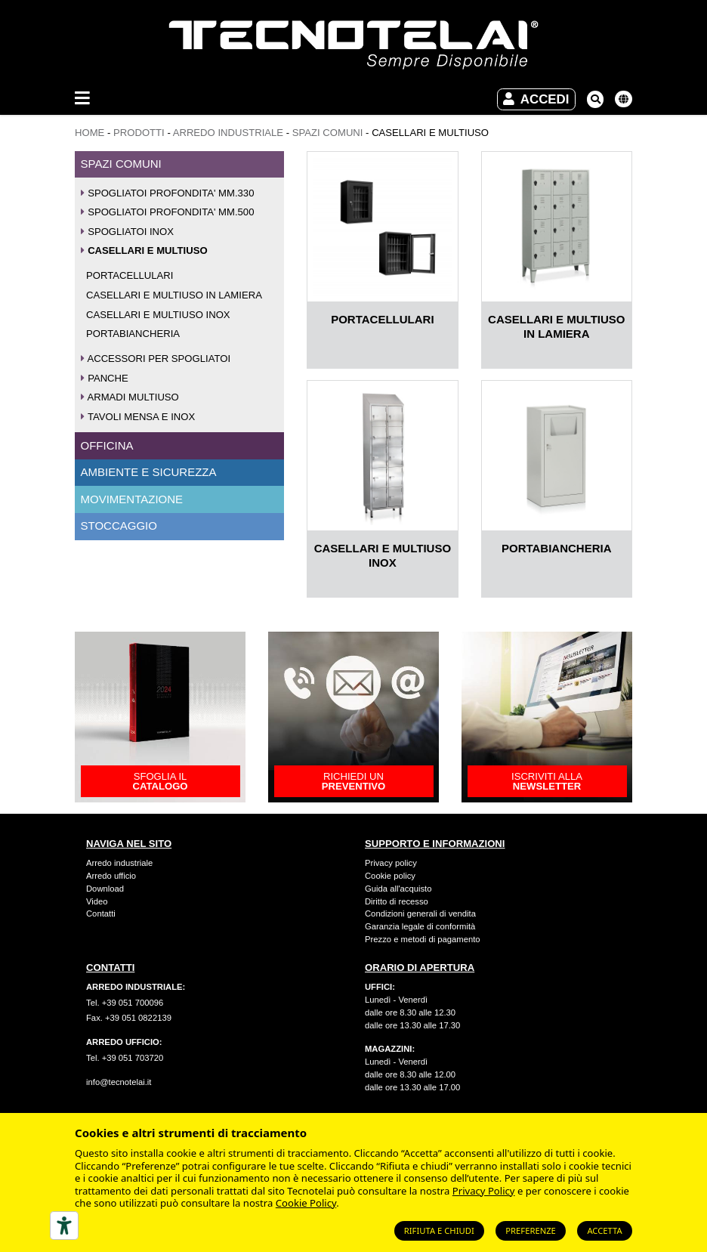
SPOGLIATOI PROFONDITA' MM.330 (168, 193)
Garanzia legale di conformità (420, 926)
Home (89, 132)
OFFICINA (107, 445)
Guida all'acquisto (398, 888)
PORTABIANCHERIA (133, 333)
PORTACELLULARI (129, 275)
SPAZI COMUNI (327, 132)
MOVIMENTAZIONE (132, 499)
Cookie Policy (306, 1203)
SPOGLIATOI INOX (127, 231)
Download (105, 888)
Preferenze (530, 1230)
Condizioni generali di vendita (420, 913)
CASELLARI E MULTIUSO (144, 250)
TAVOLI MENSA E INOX (138, 416)
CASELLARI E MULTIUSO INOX (158, 314)
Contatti (101, 913)
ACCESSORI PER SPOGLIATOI (156, 358)
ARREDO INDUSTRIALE (228, 132)
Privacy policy (391, 862)
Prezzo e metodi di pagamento (422, 939)
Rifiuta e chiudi (439, 1230)
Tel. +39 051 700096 (124, 1002)
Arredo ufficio (111, 875)
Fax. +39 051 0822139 (128, 1017)
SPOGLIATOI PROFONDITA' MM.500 (168, 212)
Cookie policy (390, 875)
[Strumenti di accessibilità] (64, 1225)
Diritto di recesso (396, 901)
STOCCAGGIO (119, 525)
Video (97, 901)
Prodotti (139, 132)
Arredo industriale (119, 862)
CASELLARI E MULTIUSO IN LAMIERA (174, 295)
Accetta (604, 1230)
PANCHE (104, 378)
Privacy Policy (483, 1191)
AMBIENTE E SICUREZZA (149, 471)
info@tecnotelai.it (118, 1082)
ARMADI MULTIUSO (130, 397)
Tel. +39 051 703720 (124, 1057)
